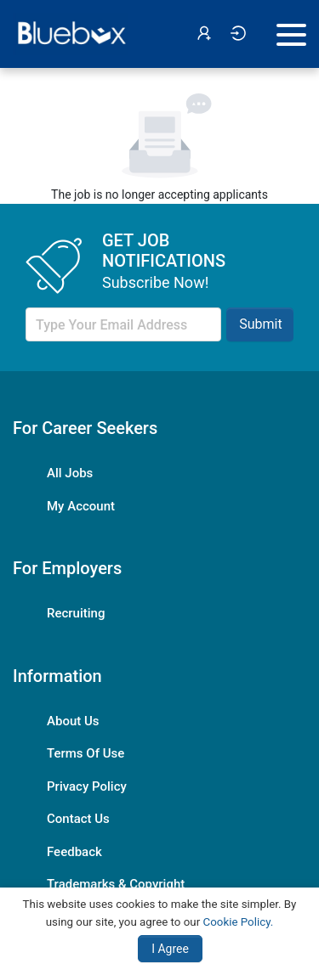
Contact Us (78, 818)
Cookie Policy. (238, 922)
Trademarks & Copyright (116, 884)
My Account (81, 506)
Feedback (74, 851)
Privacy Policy (87, 786)
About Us (73, 721)
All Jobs (70, 473)
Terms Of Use (85, 753)
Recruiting (76, 613)
